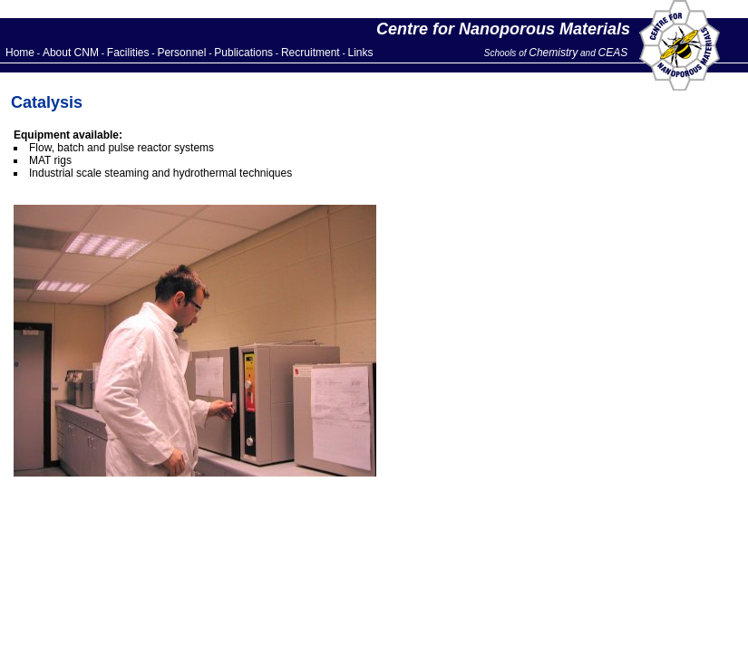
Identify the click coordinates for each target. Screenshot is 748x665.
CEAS (613, 52)
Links (361, 52)
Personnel (181, 52)
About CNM (71, 52)
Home (19, 52)
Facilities (128, 52)
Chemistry (553, 52)
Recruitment (310, 52)
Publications (243, 52)
